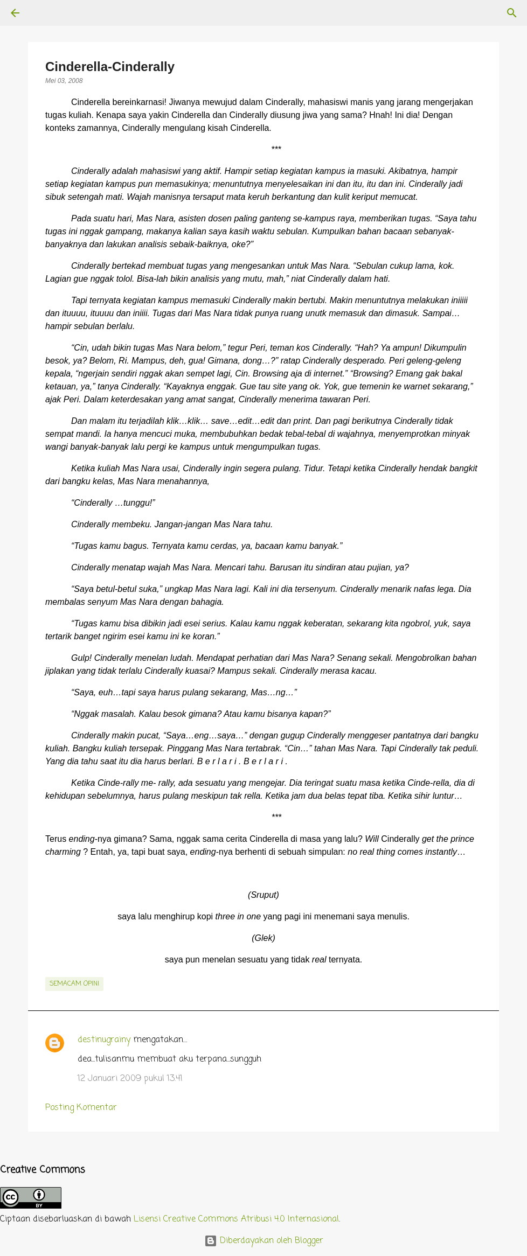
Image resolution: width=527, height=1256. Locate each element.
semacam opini (74, 984)
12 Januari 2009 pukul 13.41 (130, 1078)
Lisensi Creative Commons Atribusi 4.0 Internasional (236, 1219)
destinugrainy (104, 1040)
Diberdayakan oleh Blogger (263, 1240)
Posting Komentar (81, 1107)
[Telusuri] (45, 13)
